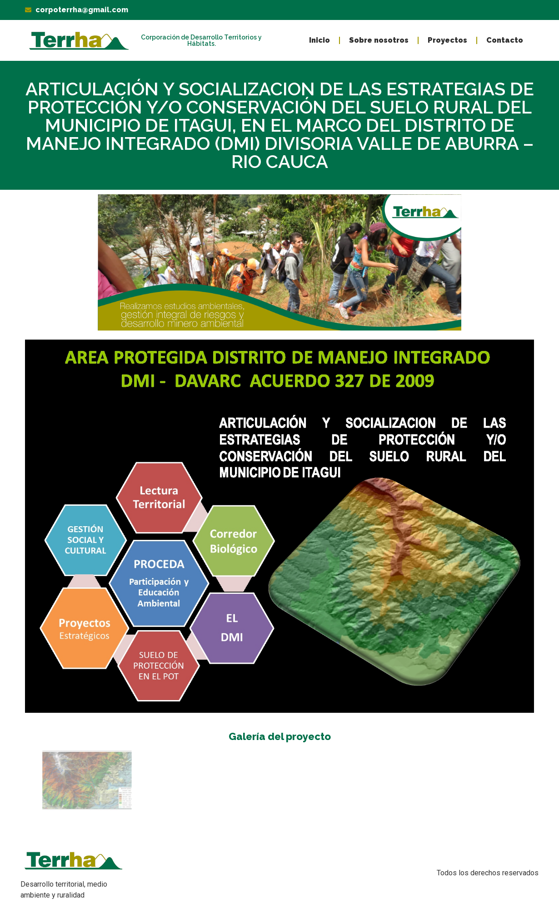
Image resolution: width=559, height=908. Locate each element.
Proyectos (447, 40)
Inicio (319, 40)
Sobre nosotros (379, 40)
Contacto (504, 40)
